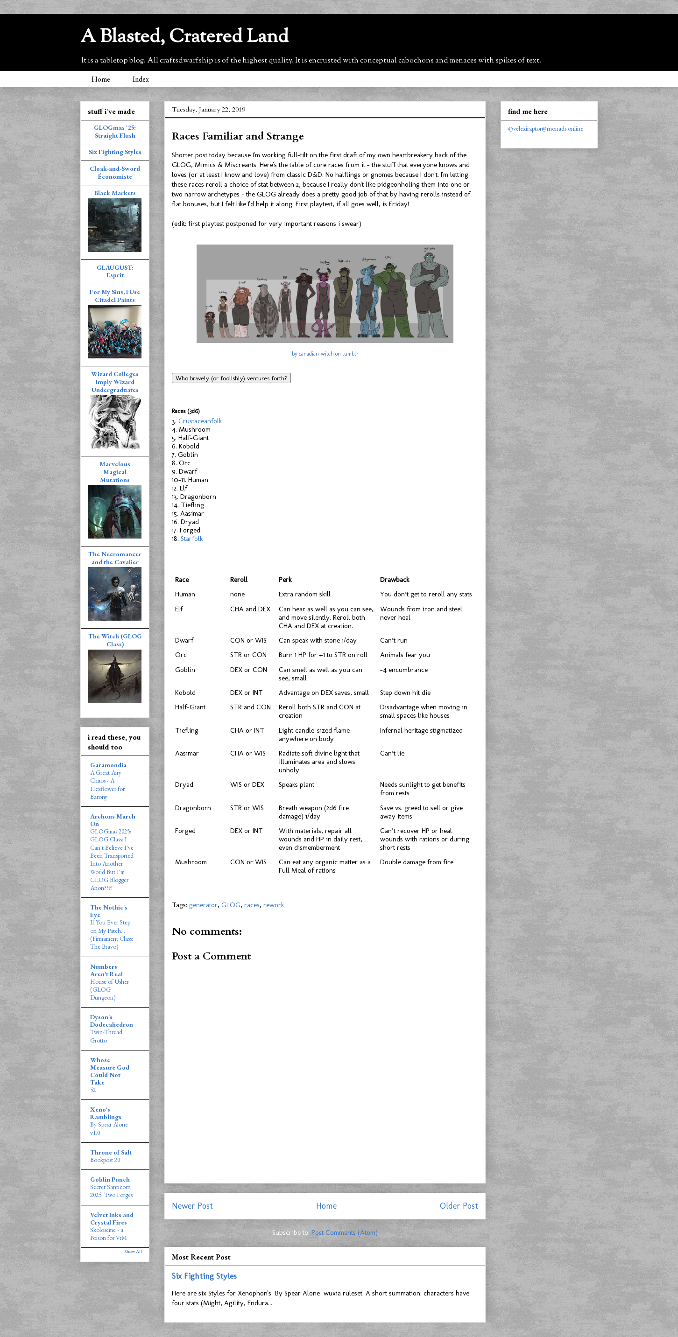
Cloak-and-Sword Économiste (115, 172)
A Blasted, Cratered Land (184, 37)
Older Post (459, 1206)
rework (273, 905)
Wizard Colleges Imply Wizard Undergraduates (115, 382)
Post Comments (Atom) (344, 1232)
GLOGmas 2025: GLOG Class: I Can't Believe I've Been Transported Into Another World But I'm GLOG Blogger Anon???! (112, 859)
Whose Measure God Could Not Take (109, 1071)
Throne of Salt (111, 1152)
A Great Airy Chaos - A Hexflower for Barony (107, 785)
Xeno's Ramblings (105, 1113)
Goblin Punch (110, 1179)
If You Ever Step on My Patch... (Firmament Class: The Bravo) (111, 934)
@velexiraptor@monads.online (545, 128)
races (252, 905)
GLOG (230, 905)
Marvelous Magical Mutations (114, 472)
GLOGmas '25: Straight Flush (115, 131)
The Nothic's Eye (108, 911)
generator (203, 905)
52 (93, 1090)
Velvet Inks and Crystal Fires (112, 1218)
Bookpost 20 (105, 1160)
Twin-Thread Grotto (106, 1036)
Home (101, 79)
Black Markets (115, 193)
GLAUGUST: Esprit (115, 271)
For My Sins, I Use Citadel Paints (115, 295)
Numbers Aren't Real (106, 970)
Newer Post (192, 1206)
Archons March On (112, 820)
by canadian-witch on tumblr (325, 353)
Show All (133, 1251)
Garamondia (108, 765)
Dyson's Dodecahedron (111, 1021)
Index (141, 79)
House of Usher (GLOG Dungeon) (109, 990)
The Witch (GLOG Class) (115, 640)
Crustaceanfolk (200, 421)
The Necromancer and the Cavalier (114, 558)
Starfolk (192, 538)
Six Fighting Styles (204, 1276)
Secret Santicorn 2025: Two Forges (111, 1191)
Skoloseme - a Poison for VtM (108, 1234)
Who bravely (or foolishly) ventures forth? (231, 378)
